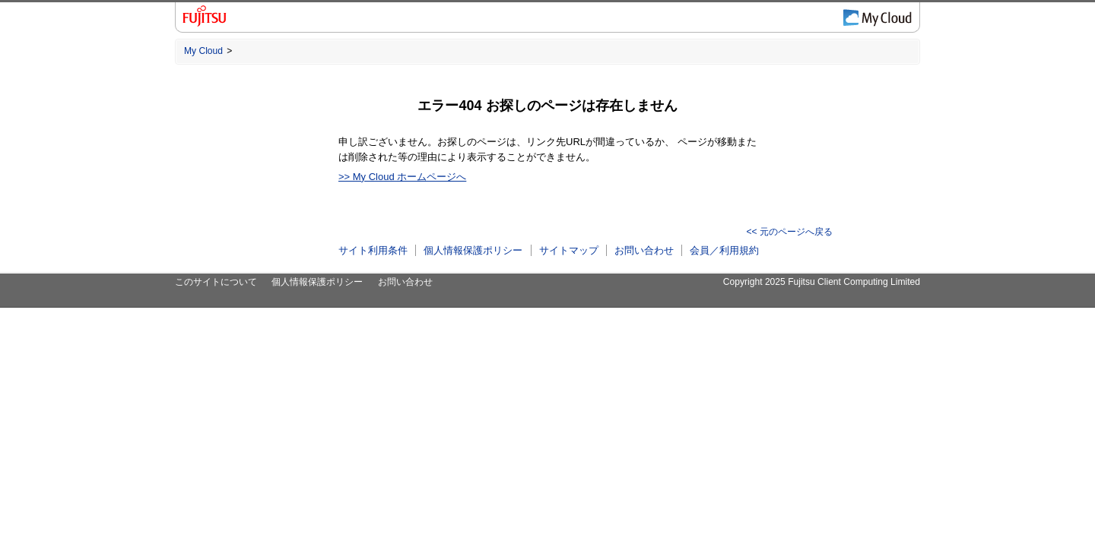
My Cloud (203, 51)
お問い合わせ (644, 250)
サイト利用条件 (373, 250)
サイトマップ (568, 250)
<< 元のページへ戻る (790, 231)
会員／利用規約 (724, 250)
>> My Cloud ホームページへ (402, 176)
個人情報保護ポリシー (473, 250)
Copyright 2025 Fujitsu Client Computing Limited (821, 282)
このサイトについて (216, 282)
